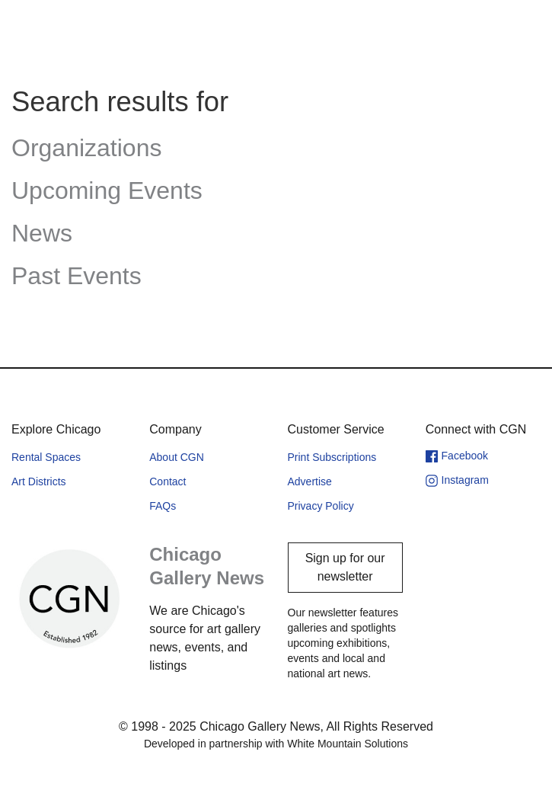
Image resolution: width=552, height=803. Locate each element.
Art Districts (38, 481)
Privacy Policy (321, 506)
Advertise (310, 481)
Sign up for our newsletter (345, 567)
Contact (167, 481)
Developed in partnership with (276, 743)
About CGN (176, 457)
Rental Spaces (46, 457)
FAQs (162, 506)
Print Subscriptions (332, 457)
